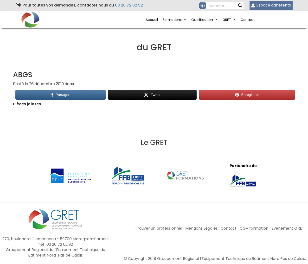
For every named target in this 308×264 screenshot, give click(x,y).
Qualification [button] (204, 20)
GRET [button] (229, 20)
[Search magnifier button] (240, 5)
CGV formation (254, 228)
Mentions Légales (201, 228)
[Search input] (223, 5)
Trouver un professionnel (158, 228)
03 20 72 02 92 (129, 5)
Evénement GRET (287, 228)
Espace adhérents (271, 5)
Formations (174, 20)
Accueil (152, 19)
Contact (248, 19)
